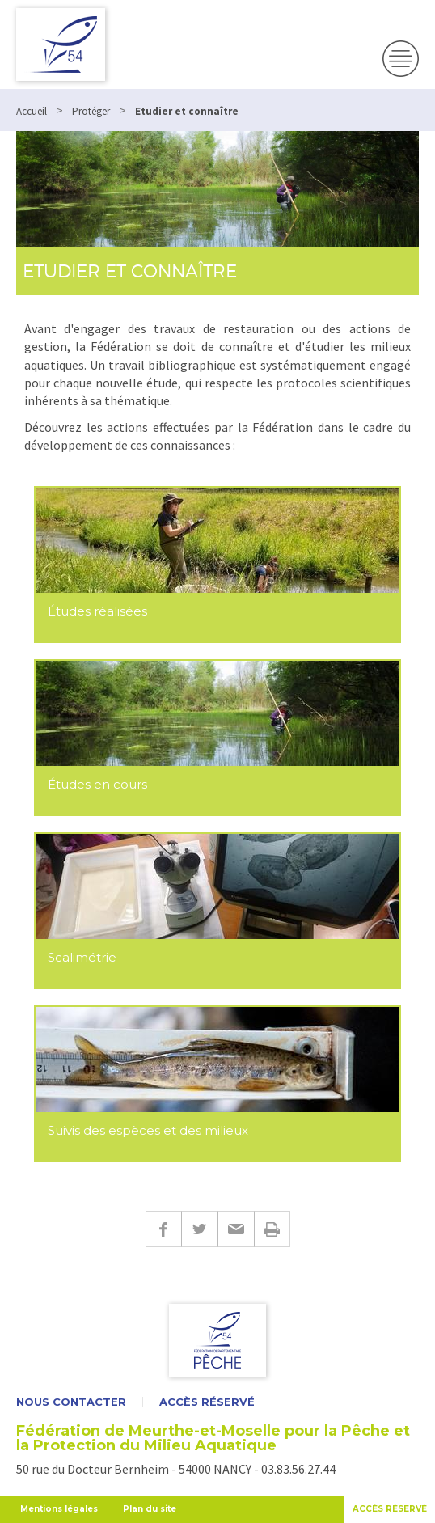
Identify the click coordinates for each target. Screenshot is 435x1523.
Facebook (163, 1229)
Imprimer (272, 1229)
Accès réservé (207, 1402)
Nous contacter (71, 1402)
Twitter (199, 1229)
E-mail (236, 1229)
